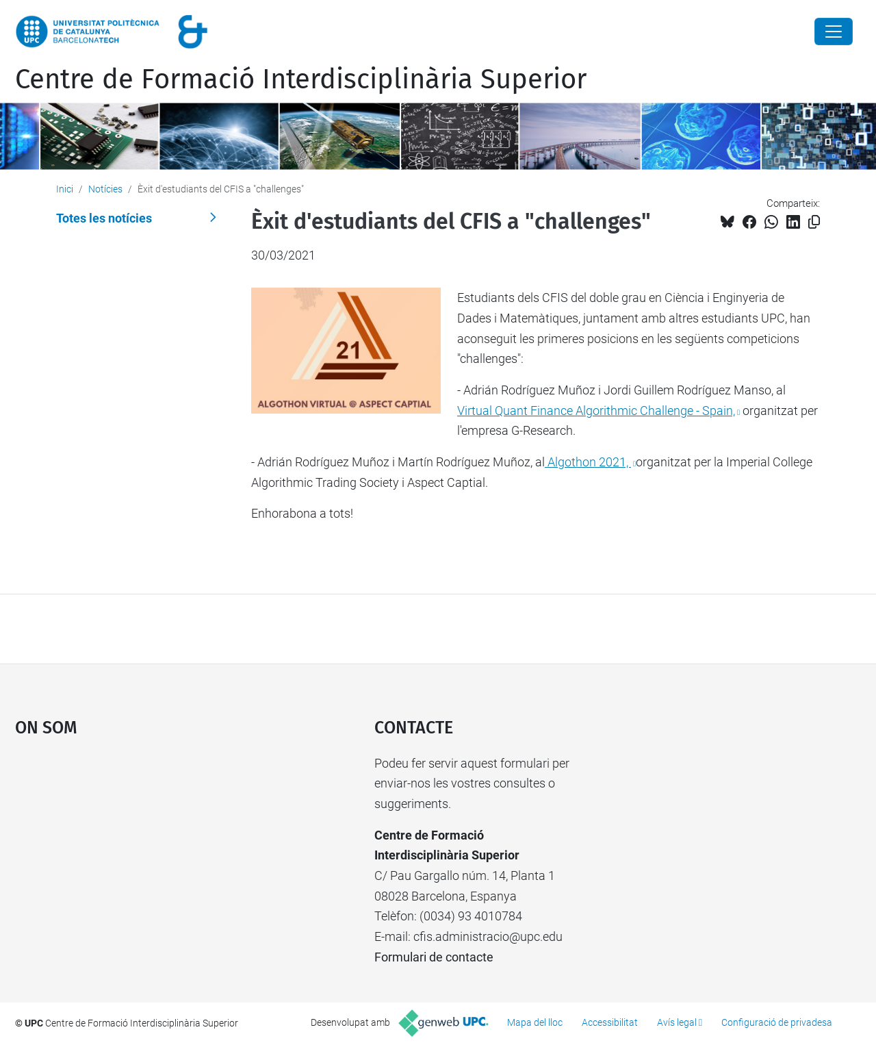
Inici (64, 189)
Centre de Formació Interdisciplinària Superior (301, 79)
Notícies (105, 189)
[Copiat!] (814, 222)
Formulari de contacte (433, 957)
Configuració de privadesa (776, 1022)
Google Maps (150, 856)
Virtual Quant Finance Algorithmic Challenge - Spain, (596, 410)
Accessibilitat (610, 1022)
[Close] (833, 31)
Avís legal (677, 1022)
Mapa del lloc (535, 1022)
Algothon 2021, (588, 462)
